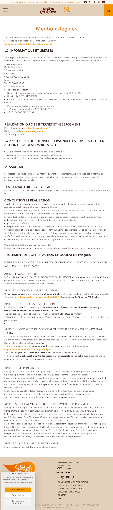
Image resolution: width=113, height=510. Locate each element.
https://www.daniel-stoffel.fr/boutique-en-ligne (27, 349)
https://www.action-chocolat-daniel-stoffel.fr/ (36, 297)
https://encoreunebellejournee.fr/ (29, 131)
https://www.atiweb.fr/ (38, 128)
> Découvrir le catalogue (69, 485)
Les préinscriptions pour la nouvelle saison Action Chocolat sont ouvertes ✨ (45, 2)
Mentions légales (72, 505)
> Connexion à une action (69, 489)
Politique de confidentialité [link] (18, 502)
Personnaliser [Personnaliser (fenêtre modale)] (18, 495)
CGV (60, 505)
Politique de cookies (47, 505)
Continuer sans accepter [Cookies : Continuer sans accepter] (17, 474)
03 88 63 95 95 (63, 472)
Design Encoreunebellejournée (56, 507)
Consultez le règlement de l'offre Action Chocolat (28, 44)
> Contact (61, 495)
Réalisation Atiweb (91, 505)
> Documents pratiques (68, 492)
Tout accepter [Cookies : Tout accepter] (18, 489)
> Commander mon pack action (72, 482)
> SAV (59, 498)
